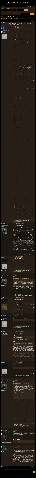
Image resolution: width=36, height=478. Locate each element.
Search (7, 16)
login (4, 8)
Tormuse (2, 297)
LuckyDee (3, 26)
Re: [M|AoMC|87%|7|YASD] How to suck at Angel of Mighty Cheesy (19, 224)
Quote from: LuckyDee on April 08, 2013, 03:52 (21, 278)
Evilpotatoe (3, 331)
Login (13, 16)
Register (16, 16)
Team (10, 16)
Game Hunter (17, 469)
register (7, 8)
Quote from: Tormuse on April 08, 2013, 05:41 (21, 318)
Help (4, 16)
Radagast (3, 223)
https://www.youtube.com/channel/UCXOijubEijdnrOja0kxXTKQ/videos (22, 311)
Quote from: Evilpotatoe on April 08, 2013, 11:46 (21, 383)
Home (2, 16)
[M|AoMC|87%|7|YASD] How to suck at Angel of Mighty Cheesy (19, 26)
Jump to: (23, 471)
